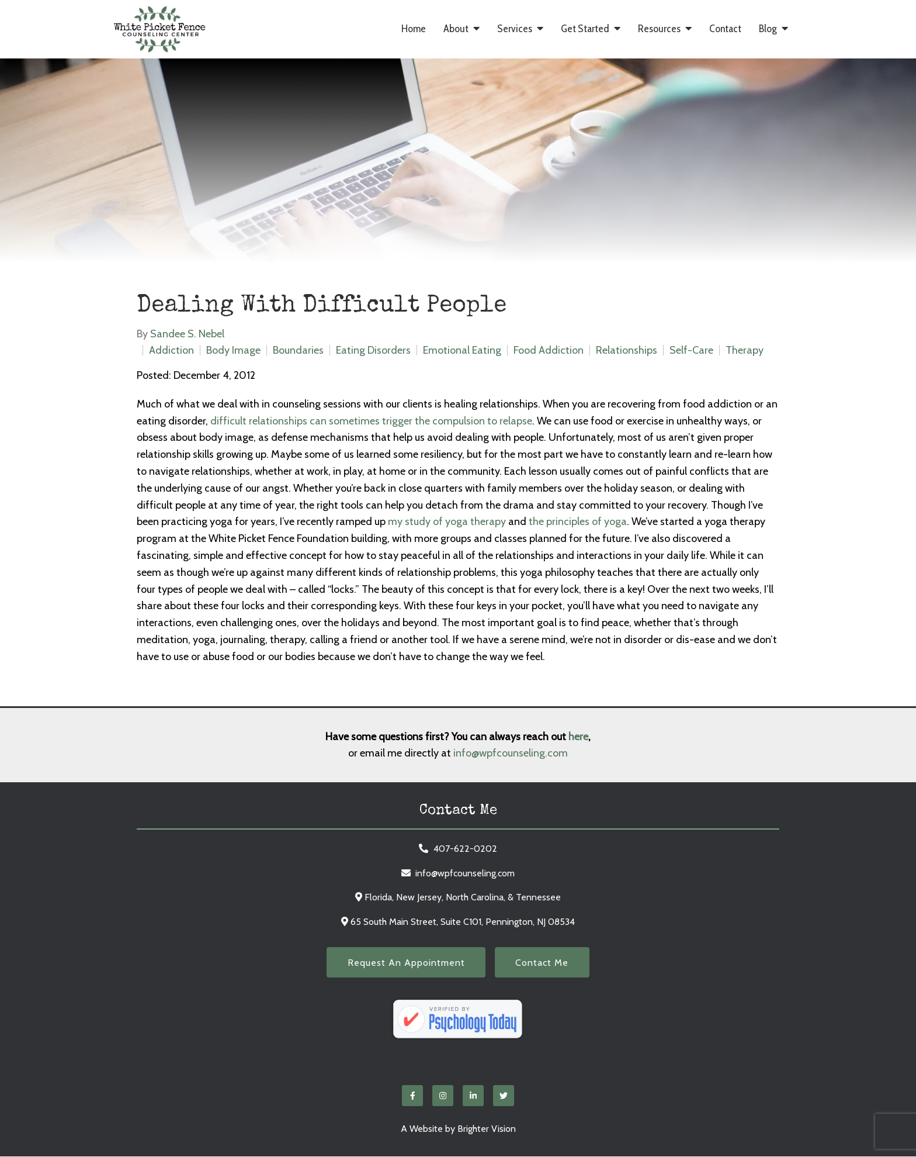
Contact (725, 29)
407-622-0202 (465, 848)
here (578, 736)
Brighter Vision (486, 1129)
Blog (768, 29)
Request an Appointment (405, 962)
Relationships (626, 350)
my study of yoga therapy (447, 521)
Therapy (745, 350)
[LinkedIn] (473, 1096)
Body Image (233, 350)
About (456, 29)
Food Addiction (548, 350)
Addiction (171, 350)
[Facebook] (412, 1096)
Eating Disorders (373, 350)
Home (413, 29)
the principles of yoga (578, 521)
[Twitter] (503, 1096)
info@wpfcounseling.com (510, 753)
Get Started (585, 29)
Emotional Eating (462, 350)
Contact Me (543, 962)
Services (514, 29)
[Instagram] (442, 1096)
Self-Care (691, 350)
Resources (659, 29)
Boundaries (298, 350)
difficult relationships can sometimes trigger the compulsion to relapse (371, 421)
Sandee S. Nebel (187, 334)
